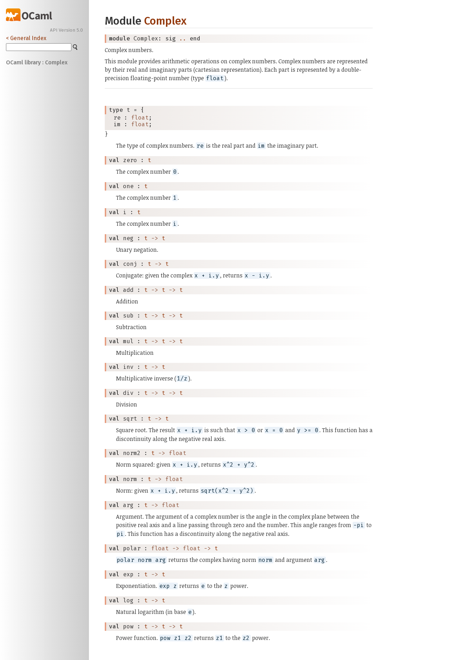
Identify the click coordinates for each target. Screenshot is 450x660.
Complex (165, 20)
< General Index (26, 38)
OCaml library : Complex (37, 62)
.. (182, 38)
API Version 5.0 (66, 30)
